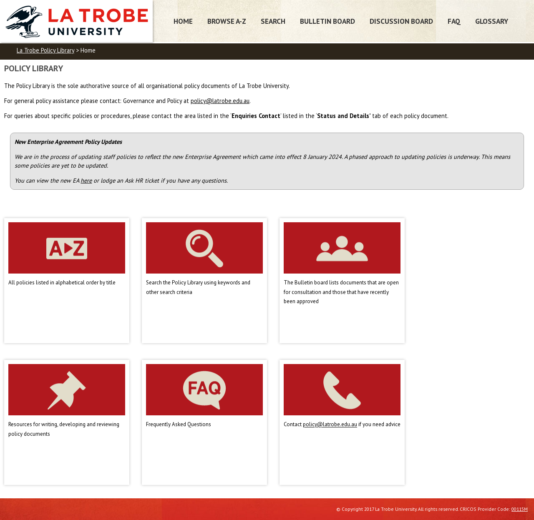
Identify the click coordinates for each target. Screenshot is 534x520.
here (86, 180)
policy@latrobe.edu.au (220, 101)
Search (273, 21)
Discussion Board (401, 21)
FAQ (454, 21)
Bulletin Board (327, 21)
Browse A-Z (226, 21)
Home (183, 21)
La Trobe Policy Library (45, 50)
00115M (519, 509)
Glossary (491, 21)
